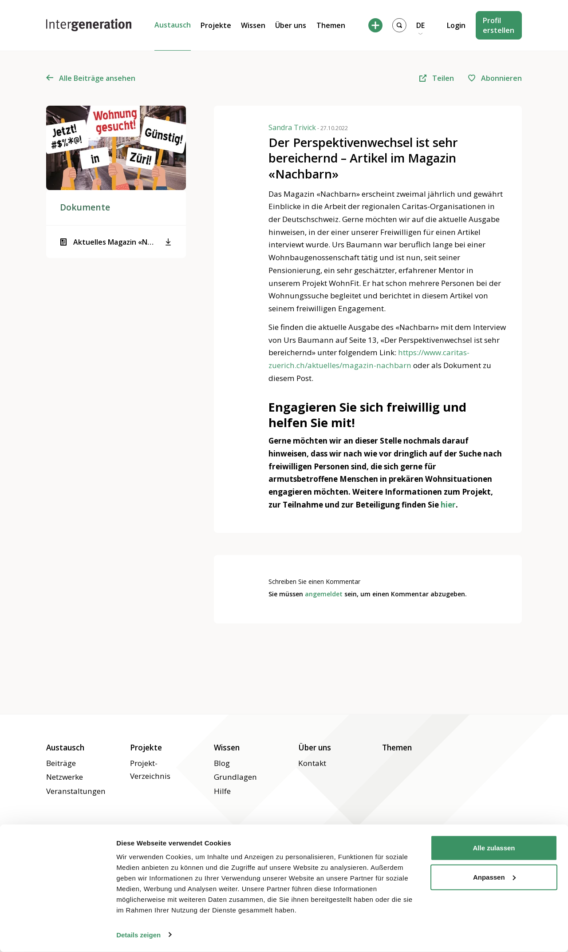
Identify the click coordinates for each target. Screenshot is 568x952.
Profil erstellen (498, 25)
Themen (330, 25)
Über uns (290, 25)
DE (420, 25)
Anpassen (494, 877)
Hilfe (222, 791)
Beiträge (169, 35)
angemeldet (324, 594)
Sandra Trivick (308, 127)
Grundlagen (235, 777)
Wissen (253, 25)
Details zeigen (138, 934)
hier (448, 505)
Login (456, 25)
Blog (222, 763)
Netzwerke (64, 777)
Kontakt (312, 763)
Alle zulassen (494, 848)
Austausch (172, 25)
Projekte (216, 25)
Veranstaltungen (76, 791)
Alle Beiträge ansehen (91, 78)
